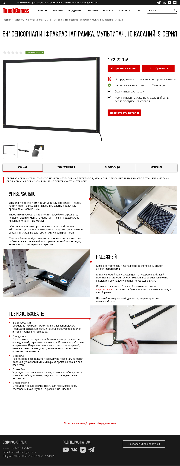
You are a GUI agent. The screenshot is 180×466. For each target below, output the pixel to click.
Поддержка (75, 10)
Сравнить (158, 68)
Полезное (92, 10)
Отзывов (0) (156, 167)
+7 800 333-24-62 (21, 448)
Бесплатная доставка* (129, 91)
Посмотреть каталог (124, 115)
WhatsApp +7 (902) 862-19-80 (38, 456)
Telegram (8, 456)
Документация (112, 167)
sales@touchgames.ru (23, 452)
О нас (139, 10)
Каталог (43, 10)
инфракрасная (104, 289)
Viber (17, 456)
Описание (22, 167)
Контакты (124, 10)
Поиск (151, 10)
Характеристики (66, 167)
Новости (108, 10)
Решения (58, 10)
